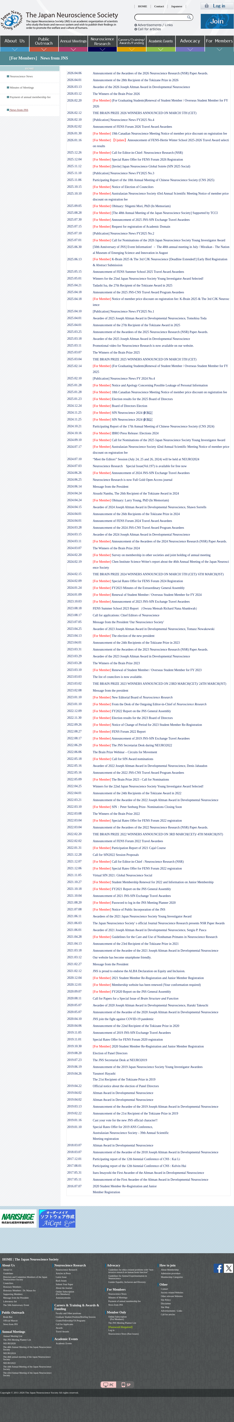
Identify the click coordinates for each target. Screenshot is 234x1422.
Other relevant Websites (172, 1296)
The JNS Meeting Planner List (17, 1340)
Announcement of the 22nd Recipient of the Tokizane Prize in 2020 (136, 1026)
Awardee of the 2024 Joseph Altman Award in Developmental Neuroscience (141, 534)
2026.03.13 (74, 87)
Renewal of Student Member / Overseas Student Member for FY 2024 (147, 594)
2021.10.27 (74, 882)
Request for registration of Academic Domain (131, 226)
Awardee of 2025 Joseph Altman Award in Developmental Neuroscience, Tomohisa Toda (150, 318)
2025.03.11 (74, 345)
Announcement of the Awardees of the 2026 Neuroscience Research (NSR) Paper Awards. (150, 73)
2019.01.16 (74, 1120)
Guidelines (8, 1273)
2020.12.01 (74, 984)
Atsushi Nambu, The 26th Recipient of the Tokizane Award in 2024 (136, 493)
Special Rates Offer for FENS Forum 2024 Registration (138, 581)
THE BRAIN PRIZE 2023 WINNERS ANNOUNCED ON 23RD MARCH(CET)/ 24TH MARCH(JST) (159, 683)
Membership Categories (172, 1277)
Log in (111, 1330)
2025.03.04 (74, 359)
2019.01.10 (74, 1127)
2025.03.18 (74, 338)
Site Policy (166, 1300)
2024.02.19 (74, 561)
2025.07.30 (74, 219)
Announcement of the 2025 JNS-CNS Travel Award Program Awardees (138, 292)
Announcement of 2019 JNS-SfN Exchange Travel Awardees (141, 738)
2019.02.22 (74, 1113)
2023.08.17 (74, 615)
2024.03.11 (74, 541)
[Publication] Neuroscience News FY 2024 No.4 (124, 378)
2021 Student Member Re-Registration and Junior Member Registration (148, 978)
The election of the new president (123, 636)
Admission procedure (171, 1273)
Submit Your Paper (64, 1284)
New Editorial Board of (133, 697)
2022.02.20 (74, 834)
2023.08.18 (74, 608)
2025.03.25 (74, 331)
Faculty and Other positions (68, 1313)
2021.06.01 (74, 930)
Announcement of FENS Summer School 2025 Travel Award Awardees (138, 271)
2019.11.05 (74, 1032)
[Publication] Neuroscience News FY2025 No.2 (123, 233)
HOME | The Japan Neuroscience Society (30, 1259)
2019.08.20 (74, 1053)
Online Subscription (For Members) (65, 1292)
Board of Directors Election (120, 406)
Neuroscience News (21, 76)
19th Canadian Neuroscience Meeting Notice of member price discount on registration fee (160, 133)
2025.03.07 (74, 352)
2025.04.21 (74, 285)
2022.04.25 (74, 786)
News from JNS (10, 1324)
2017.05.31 (74, 1172)
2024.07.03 (74, 466)
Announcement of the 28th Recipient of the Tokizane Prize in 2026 (135, 80)
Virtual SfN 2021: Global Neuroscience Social (122, 875)
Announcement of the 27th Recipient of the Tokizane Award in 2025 (136, 325)
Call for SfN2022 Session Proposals (116, 855)
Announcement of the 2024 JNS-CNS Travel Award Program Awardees (138, 527)
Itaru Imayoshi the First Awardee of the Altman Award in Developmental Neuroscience (148, 1173)
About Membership (170, 1269)
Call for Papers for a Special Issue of (135, 998)
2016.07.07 (74, 1186)
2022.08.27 (74, 731)
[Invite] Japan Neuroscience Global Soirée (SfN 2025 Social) (141, 166)
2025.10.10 (74, 193)
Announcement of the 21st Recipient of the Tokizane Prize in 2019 (135, 1113)
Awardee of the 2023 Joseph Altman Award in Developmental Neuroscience (141, 656)
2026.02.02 (74, 126)
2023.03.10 (74, 670)
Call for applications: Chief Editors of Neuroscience (126, 615)
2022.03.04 (74, 820)
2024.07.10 (74, 459)
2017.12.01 (74, 1159)
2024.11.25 (74, 412)
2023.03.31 (74, 649)
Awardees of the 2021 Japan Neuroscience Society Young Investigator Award (142, 916)
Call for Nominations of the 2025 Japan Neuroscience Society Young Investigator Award (159, 440)
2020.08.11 (74, 998)
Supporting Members (13, 1294)
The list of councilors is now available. (117, 677)
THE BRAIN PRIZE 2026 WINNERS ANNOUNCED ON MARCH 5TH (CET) (145, 113)
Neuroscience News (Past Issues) (123, 1334)
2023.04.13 (74, 635)
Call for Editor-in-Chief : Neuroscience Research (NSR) (138, 861)
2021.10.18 (74, 889)
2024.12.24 (74, 405)
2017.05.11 (74, 1179)
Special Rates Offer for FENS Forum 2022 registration (137, 820)
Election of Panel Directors (110, 1053)
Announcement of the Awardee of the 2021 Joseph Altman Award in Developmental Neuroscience (155, 950)
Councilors (8, 1283)
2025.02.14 (74, 366)
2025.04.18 (74, 292)
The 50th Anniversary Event (16, 1305)
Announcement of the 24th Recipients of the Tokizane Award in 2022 (137, 793)
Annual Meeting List (12, 1336)
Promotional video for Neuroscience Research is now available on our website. (143, 345)
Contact (159, 6)
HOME (142, 6)
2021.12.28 (74, 854)
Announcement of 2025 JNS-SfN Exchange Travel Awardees (141, 219)
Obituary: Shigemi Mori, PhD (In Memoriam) (132, 206)
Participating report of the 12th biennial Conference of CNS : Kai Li (136, 1159)
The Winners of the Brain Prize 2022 (116, 813)
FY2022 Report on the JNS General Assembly (132, 711)
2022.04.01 (74, 793)
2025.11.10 (74, 173)
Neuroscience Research (66, 1269)
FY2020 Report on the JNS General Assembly (132, 991)
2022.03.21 (74, 800)
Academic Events (64, 1343)
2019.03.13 (74, 1106)
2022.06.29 (74, 745)
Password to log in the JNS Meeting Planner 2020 (134, 902)
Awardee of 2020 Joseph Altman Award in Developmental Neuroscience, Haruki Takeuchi (150, 1005)
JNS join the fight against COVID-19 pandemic (123, 1019)
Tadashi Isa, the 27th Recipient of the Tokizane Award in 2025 (132, 285)
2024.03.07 (74, 548)
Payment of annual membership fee (30, 97)
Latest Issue (61, 1277)
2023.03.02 (74, 683)
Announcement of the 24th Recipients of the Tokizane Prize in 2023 (136, 642)
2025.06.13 (74, 259)
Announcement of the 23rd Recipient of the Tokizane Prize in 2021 (136, 943)
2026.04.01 (74, 80)
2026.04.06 (74, 73)
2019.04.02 (74, 1092)
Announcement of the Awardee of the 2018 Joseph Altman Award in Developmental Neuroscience (155, 1152)
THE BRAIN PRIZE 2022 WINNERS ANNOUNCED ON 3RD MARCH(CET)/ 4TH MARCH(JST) (158, 834)
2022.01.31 (74, 847)
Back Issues (61, 1280)
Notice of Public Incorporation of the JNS (129, 909)
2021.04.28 (74, 936)
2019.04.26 (74, 1073)
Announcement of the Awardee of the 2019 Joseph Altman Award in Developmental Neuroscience (155, 1106)
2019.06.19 (74, 1066)
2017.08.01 (74, 1165)
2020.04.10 (74, 1019)
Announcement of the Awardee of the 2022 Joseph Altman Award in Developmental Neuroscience (155, 800)
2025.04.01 (74, 318)
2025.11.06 (74, 180)
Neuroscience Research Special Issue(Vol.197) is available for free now (140, 466)
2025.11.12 (74, 166)
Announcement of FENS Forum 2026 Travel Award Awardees (132, 126)
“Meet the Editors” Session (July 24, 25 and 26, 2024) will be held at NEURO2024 (146, 459)
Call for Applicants (64, 1324)
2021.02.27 (74, 964)
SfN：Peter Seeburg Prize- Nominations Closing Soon (137, 807)
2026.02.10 (74, 119)
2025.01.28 (74, 385)
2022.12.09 (74, 711)
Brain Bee (7, 1317)
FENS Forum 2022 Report (119, 731)
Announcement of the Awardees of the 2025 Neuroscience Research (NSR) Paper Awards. (150, 332)
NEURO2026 (9, 1343)
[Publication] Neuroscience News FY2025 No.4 (123, 120)
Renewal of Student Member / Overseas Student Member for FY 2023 (147, 670)
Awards (59, 1328)
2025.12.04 (74, 159)
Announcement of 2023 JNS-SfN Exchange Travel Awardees (141, 601)
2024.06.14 (74, 486)
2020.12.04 (74, 977)
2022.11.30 (74, 717)
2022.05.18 (74, 758)
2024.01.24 (74, 587)
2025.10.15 (74, 186)
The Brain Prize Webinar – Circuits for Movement (125, 752)
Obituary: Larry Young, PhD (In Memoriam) (131, 500)
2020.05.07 (74, 1005)
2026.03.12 (74, 93)
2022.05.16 (74, 765)
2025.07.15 (74, 226)
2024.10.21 (74, 426)
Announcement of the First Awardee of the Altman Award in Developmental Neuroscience (150, 1179)
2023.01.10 (74, 697)
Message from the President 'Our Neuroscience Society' (128, 622)
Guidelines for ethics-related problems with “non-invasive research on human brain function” (131, 1271)
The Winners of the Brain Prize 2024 (116, 548)
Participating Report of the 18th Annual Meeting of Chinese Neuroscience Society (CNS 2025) (153, 180)
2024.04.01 (74, 514)
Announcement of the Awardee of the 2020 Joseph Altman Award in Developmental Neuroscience (155, 1012)
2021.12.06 (74, 868)
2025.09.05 (74, 206)
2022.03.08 (74, 813)
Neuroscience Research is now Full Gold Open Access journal (132, 480)
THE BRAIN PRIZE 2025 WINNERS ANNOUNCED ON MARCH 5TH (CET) (145, 359)
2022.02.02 (74, 841)
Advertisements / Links (171, 1311)
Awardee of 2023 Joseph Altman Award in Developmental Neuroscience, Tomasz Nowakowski (153, 629)
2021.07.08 (74, 909)
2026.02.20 (74, 100)
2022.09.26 (74, 724)
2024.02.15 (74, 574)
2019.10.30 (74, 1046)
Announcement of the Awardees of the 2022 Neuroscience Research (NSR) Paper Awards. (150, 827)
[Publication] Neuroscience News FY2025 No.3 (123, 173)
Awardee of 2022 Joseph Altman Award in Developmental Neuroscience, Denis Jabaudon (150, 766)
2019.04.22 (74, 1086)
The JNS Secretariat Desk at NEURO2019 (120, 1060)
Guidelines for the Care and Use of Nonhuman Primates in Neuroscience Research (155, 937)
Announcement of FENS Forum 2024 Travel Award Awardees (132, 521)
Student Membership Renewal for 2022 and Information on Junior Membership (153, 882)
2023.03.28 (74, 663)
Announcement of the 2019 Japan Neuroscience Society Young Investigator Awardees (148, 1067)
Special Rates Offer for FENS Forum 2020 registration (128, 1039)
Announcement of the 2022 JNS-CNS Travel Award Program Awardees (138, 772)
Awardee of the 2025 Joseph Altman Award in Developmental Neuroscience (141, 339)
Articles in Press (63, 1273)
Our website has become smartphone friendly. (122, 957)
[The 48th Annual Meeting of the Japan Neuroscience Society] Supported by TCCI (155, 213)
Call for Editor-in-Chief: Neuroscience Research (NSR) (138, 152)
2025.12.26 (74, 152)
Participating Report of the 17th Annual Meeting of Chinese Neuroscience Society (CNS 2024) (153, 426)
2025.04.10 (74, 311)
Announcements (63, 1298)
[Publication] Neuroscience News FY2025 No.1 (123, 311)
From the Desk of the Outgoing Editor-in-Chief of (150, 704)
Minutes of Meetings (22, 87)
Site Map (165, 1307)
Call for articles (168, 1314)
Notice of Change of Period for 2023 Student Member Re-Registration (147, 725)
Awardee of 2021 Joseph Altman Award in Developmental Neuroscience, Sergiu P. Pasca (149, 930)
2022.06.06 (74, 752)
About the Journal (64, 1288)
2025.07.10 (74, 233)
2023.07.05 (74, 622)
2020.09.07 (74, 991)
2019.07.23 (74, 1060)
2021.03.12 (74, 957)
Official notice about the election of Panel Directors (126, 1086)
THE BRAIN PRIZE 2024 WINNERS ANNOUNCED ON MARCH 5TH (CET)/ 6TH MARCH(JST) (158, 574)
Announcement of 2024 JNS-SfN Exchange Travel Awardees (141, 473)
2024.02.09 (74, 581)
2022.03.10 (74, 806)
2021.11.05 (74, 875)
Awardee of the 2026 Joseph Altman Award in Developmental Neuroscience (141, 87)
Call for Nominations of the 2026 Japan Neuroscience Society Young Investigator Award (159, 240)
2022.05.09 (74, 779)
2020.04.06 (74, 1025)
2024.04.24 (74, 493)
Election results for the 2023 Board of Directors (133, 718)
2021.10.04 (74, 895)
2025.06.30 (74, 247)
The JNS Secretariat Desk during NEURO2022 (132, 745)
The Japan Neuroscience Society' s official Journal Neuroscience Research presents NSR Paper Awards (159, 923)
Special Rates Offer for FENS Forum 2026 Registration (138, 159)
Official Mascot (10, 1320)
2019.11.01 (74, 1039)
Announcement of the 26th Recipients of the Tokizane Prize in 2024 (136, 514)
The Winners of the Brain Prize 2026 (116, 94)
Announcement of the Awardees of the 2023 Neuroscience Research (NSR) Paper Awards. (150, 649)
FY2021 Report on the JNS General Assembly (132, 889)
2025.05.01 (74, 278)
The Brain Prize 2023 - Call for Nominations (131, 779)
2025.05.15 (74, 271)
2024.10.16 (74, 433)
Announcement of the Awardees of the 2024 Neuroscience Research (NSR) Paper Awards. (160, 541)
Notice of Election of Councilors (123, 187)
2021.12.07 (74, 861)
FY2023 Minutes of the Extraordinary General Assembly (139, 588)
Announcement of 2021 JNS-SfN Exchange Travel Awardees (132, 896)
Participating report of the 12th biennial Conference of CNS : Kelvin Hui (139, 1166)
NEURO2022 (9, 1363)
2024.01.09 (74, 594)
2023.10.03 (74, 601)
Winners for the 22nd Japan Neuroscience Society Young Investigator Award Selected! (148, 786)
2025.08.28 (74, 212)
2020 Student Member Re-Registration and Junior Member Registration (148, 1046)
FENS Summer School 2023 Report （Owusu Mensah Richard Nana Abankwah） (146, 608)
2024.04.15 (74, 507)
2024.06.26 (74, 472)
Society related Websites (172, 1292)
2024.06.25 (74, 479)
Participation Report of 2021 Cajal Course (129, 848)
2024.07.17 (74, 446)
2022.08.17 (74, 738)
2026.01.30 (74, 133)
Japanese (176, 6)
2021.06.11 (74, 916)
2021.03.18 (74, 950)
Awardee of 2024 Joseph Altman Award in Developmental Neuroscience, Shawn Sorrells (149, 507)
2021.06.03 (74, 923)
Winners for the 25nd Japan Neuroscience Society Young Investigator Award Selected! (148, 278)
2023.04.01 (74, 642)
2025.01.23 (74, 399)
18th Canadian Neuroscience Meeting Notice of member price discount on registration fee (160, 392)
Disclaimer (166, 1303)
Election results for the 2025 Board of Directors (133, 399)
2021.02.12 (74, 971)
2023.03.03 (74, 676)
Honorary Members (12, 1287)
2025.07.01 (74, 240)
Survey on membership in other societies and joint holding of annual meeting (151, 555)
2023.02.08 (74, 690)
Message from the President (110, 486)
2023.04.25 (74, 628)
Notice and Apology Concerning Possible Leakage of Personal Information (150, 385)
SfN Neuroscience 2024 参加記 (123, 412)
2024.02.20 (74, 555)
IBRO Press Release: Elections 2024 (126, 433)
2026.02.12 (74, 113)
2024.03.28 (74, 527)
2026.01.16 (74, 140)
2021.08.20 (74, 902)
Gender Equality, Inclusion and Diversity (127, 1282)
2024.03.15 (74, 534)
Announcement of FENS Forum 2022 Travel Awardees (128, 841)
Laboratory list (10, 1301)
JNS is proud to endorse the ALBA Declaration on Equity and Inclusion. (139, 971)
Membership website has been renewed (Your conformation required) (147, 985)
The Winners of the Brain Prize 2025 (116, 352)
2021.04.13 (74, 943)
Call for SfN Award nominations (123, 759)
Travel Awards (62, 1331)
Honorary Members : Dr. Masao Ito (19, 1290)
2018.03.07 (74, 1145)
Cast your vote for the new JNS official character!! (125, 1120)
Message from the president (110, 690)
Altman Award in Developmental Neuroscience (123, 1093)
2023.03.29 (74, 656)
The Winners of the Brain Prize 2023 (116, 663)
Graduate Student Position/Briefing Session (76, 1317)
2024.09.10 (74, 440)
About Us (7, 1269)
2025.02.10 (74, 378)
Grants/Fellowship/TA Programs (70, 1320)
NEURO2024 (9, 1353)
